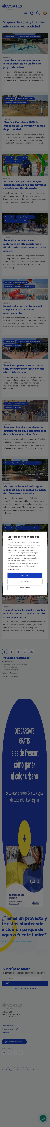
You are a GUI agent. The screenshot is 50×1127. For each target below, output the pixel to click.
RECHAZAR (25, 582)
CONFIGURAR (25, 588)
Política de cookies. (14, 569)
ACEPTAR (24, 575)
